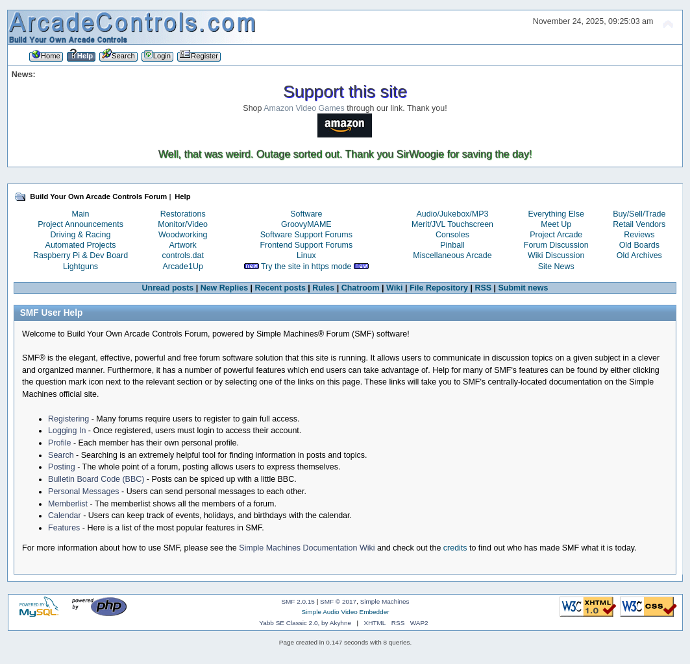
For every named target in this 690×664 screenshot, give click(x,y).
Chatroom (360, 287)
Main (81, 214)
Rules (323, 287)
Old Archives (639, 255)
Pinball (452, 245)
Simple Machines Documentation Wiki (307, 547)
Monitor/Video (183, 224)
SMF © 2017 (338, 601)
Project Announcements (80, 224)
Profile (59, 442)
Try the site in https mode (306, 266)
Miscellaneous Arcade (452, 255)
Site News (556, 266)
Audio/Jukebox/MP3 (453, 214)
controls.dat (182, 255)
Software (306, 214)
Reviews (639, 234)
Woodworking (182, 234)
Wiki (394, 287)
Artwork (183, 245)
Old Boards (639, 245)
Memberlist (68, 503)
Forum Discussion (556, 245)
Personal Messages (83, 491)
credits (455, 547)
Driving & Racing (81, 234)
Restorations (183, 214)
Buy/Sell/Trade (639, 214)
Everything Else (556, 214)
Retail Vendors (639, 224)
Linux (306, 255)
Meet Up (556, 224)
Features (64, 527)
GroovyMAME (306, 224)
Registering (68, 418)
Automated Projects (80, 245)
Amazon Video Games (304, 108)
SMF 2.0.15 (298, 601)
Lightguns (80, 266)
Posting (61, 466)
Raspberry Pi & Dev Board (80, 255)
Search (61, 455)
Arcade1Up (182, 266)
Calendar (64, 515)
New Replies (224, 287)
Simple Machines (385, 601)
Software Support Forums (306, 234)
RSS (482, 287)
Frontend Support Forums (306, 245)
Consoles (452, 234)
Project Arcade (556, 234)
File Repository (439, 287)
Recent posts (280, 287)
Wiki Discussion (556, 255)
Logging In (67, 430)
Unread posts (168, 287)
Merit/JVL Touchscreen (452, 224)
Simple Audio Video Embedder (345, 611)
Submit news (523, 287)
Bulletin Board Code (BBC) (96, 479)
